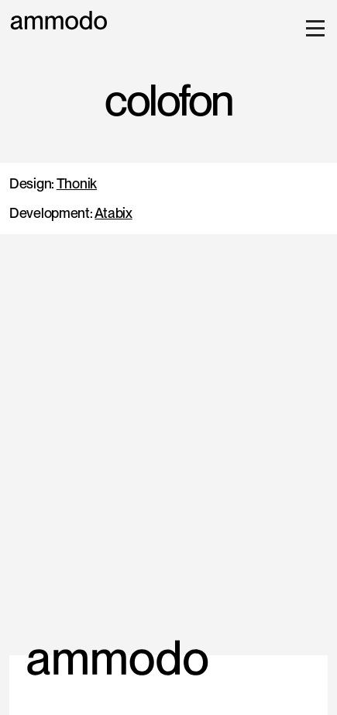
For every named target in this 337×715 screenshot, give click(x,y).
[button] (312, 28)
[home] (58, 20)
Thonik (77, 183)
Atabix (113, 213)
